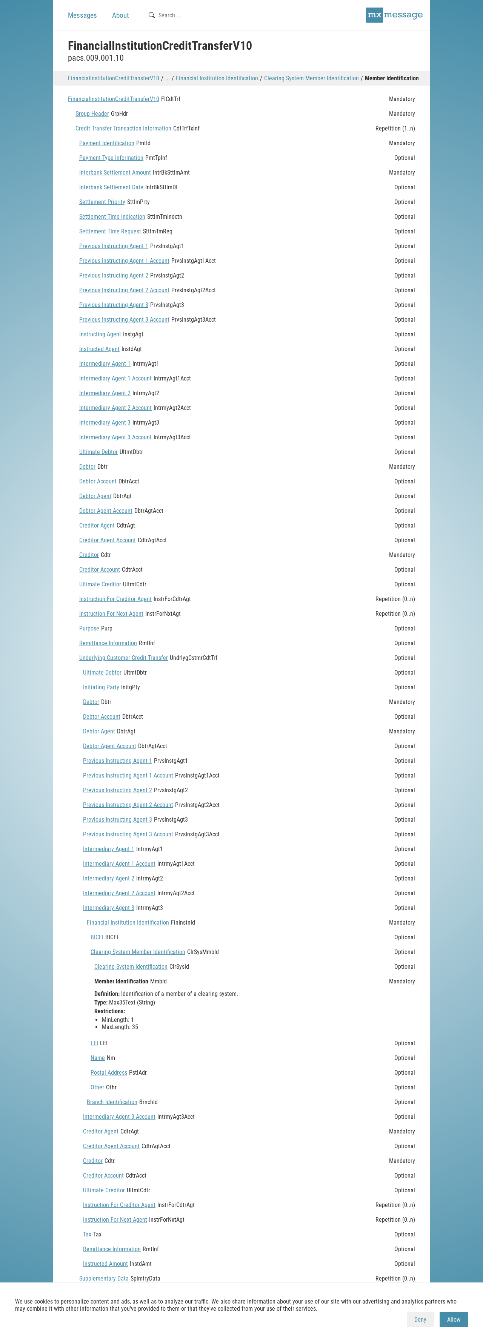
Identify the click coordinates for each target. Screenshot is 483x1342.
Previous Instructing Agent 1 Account (124, 260)
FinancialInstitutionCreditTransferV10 (113, 78)
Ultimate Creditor (100, 584)
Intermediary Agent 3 (105, 422)
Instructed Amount (105, 1263)
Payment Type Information (111, 157)
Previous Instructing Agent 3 (113, 304)
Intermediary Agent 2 (105, 393)
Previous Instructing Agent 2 (113, 275)
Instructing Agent (100, 334)
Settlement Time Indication (112, 216)
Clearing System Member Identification (311, 78)
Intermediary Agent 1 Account (115, 378)
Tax (87, 1234)
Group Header (92, 113)
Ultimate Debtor (98, 452)
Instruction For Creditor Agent (115, 599)
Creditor (89, 554)
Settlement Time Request (110, 231)
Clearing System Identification (131, 966)
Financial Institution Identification (217, 78)
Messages (82, 15)
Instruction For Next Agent (111, 613)
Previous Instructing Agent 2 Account (124, 290)
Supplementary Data (104, 1278)
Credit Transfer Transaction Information (123, 128)
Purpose (89, 628)
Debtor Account (98, 481)
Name (98, 1057)
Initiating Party (101, 687)
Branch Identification (112, 1102)
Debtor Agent (95, 496)
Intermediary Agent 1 (105, 363)
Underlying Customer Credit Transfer (123, 657)
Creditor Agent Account (107, 540)
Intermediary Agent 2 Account (115, 407)
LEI (94, 1043)
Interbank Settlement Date (111, 187)
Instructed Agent (99, 349)
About (120, 15)
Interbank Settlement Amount (115, 172)
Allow (453, 1319)
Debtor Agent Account (105, 510)
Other (97, 1087)
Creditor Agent (97, 525)
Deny (420, 1319)
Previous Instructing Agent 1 (113, 246)
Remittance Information (108, 643)
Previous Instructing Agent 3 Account (124, 319)
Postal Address (109, 1072)
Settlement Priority (102, 202)
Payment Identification (106, 143)
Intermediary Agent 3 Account (115, 437)
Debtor (87, 466)
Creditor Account (99, 569)
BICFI (97, 937)
